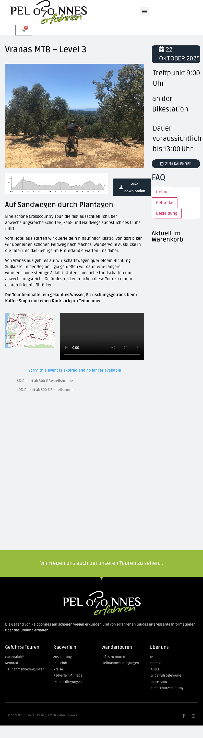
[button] (144, 11)
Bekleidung (166, 213)
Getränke (164, 202)
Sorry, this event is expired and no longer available (74, 370)
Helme (162, 192)
